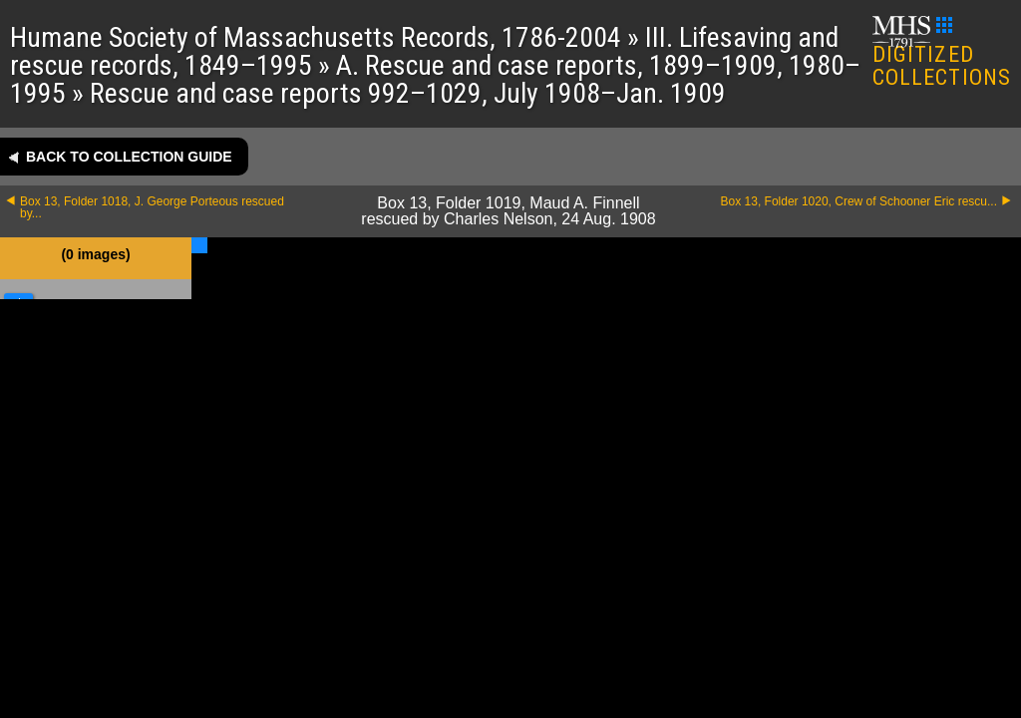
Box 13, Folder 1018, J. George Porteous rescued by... (152, 207)
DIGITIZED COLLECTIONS (941, 53)
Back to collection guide (129, 157)
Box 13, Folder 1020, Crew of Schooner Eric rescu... (859, 201)
